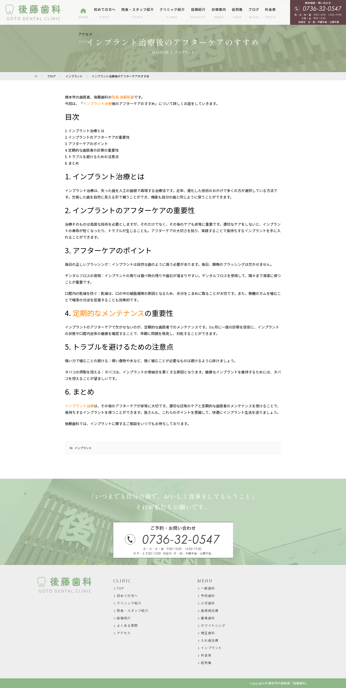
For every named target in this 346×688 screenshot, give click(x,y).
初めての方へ (105, 13)
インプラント (184, 52)
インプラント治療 (97, 103)
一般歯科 (208, 588)
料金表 (270, 13)
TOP (120, 588)
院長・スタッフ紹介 (137, 13)
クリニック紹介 (172, 13)
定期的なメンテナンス (108, 313)
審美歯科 (208, 618)
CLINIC (122, 580)
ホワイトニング (213, 625)
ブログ (253, 13)
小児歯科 (208, 603)
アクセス (85, 38)
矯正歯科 (208, 633)
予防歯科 (208, 595)
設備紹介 (198, 13)
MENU (204, 580)
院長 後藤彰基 (123, 96)
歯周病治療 (209, 610)
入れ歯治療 (209, 640)
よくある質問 (127, 625)
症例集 (237, 13)
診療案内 (219, 13)
